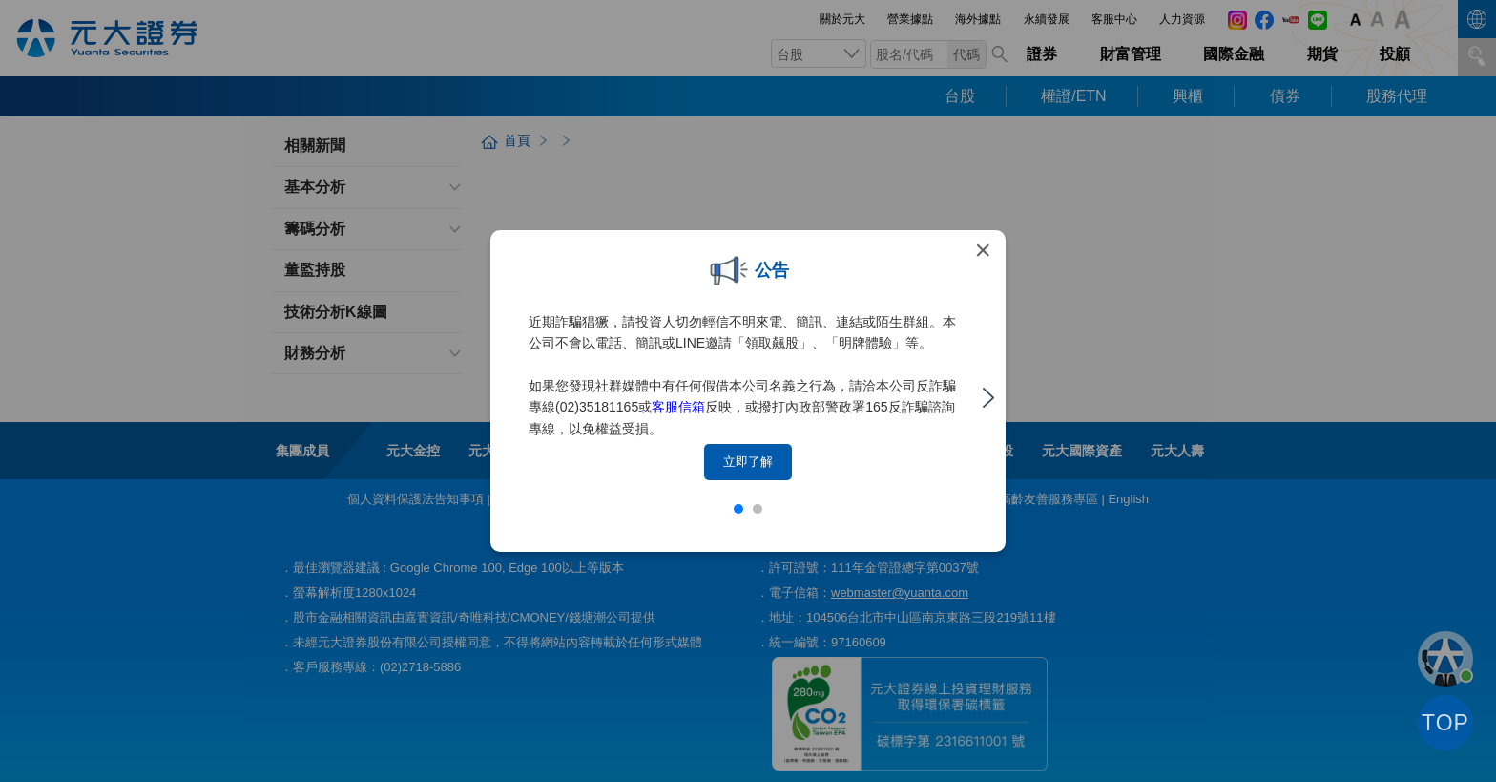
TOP (1445, 722)
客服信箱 (678, 406)
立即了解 (748, 461)
